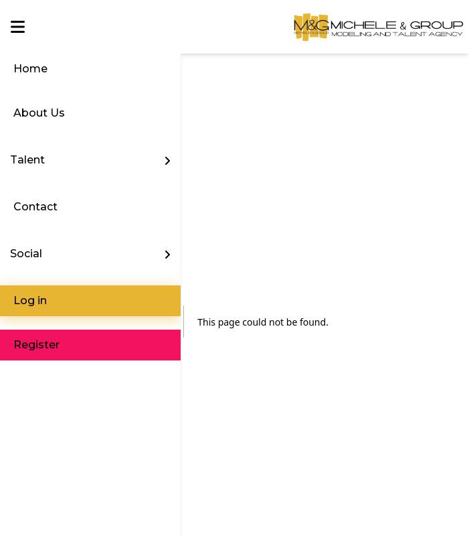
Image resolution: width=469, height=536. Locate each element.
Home (30, 68)
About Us (39, 113)
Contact (35, 206)
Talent (27, 159)
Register (36, 344)
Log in (30, 300)
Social (26, 253)
